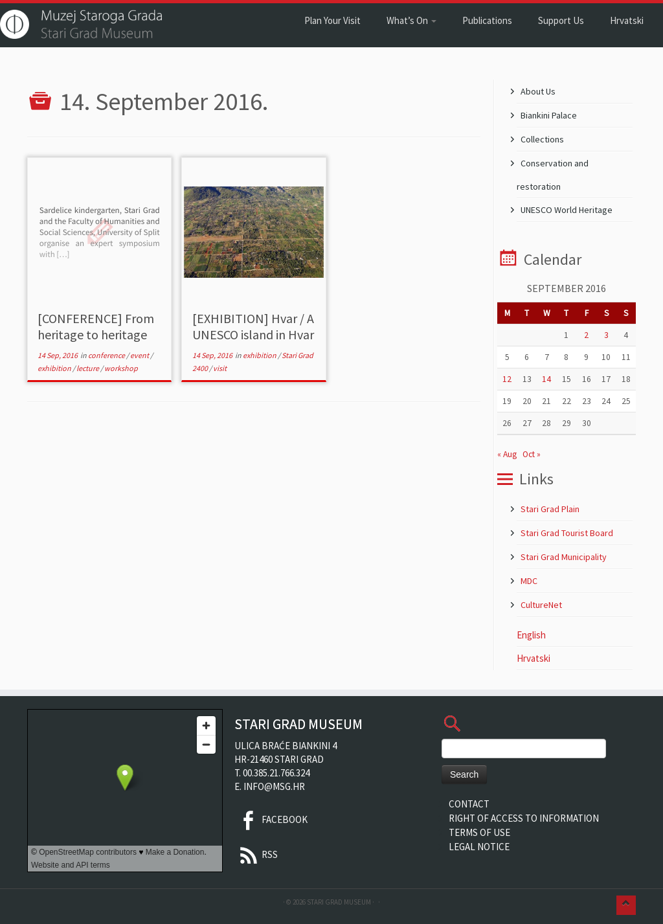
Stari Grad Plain (550, 509)
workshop (121, 368)
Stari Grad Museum (339, 902)
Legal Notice (479, 846)
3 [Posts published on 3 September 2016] (606, 335)
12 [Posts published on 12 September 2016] (506, 379)
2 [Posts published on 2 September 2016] (586, 335)
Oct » (532, 454)
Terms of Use (479, 832)
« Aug (507, 454)
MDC (529, 581)
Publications (487, 20)
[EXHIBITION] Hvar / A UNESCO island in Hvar (253, 326)
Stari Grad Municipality (564, 557)
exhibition (55, 368)
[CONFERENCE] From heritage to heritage (96, 326)
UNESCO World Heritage (566, 210)
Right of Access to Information (524, 818)
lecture (88, 368)
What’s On (411, 20)
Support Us (561, 20)
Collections (542, 139)
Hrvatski (627, 20)
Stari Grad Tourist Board (567, 533)
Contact (469, 804)
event (140, 355)
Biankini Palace (549, 115)
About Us (538, 91)
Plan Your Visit (332, 20)
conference (107, 355)
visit (220, 368)
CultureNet (541, 605)
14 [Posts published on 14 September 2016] (546, 379)
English (531, 635)
